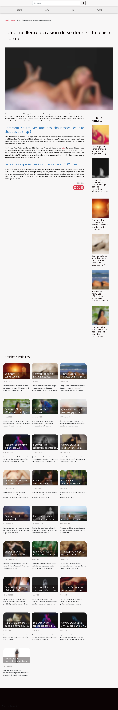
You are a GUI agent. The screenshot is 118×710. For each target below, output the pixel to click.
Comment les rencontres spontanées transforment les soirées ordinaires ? (45, 449)
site (63, 148)
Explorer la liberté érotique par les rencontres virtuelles (44, 483)
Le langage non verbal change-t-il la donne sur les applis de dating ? (99, 150)
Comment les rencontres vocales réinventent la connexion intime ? (71, 485)
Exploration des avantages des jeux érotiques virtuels (71, 518)
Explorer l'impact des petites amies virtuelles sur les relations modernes (73, 592)
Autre (99, 10)
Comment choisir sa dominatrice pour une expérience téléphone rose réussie (44, 592)
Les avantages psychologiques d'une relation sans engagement (16, 663)
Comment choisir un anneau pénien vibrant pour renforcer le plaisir (73, 627)
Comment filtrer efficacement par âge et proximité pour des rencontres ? (99, 332)
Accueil (7, 20)
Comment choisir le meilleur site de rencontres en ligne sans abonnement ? (100, 260)
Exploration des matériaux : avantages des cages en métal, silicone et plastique (44, 556)
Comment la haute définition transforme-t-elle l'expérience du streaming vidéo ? (44, 520)
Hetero (19, 10)
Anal (47, 10)
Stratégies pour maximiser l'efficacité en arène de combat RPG (16, 556)
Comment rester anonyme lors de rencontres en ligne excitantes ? (15, 520)
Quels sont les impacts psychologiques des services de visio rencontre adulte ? (73, 414)
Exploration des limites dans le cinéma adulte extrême (17, 625)
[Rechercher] (56, 3)
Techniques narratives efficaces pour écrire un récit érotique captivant (100, 296)
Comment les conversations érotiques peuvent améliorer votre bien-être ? (100, 224)
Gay (72, 10)
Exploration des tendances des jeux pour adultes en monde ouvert (45, 627)
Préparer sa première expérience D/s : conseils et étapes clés (16, 447)
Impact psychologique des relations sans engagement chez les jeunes (72, 556)
